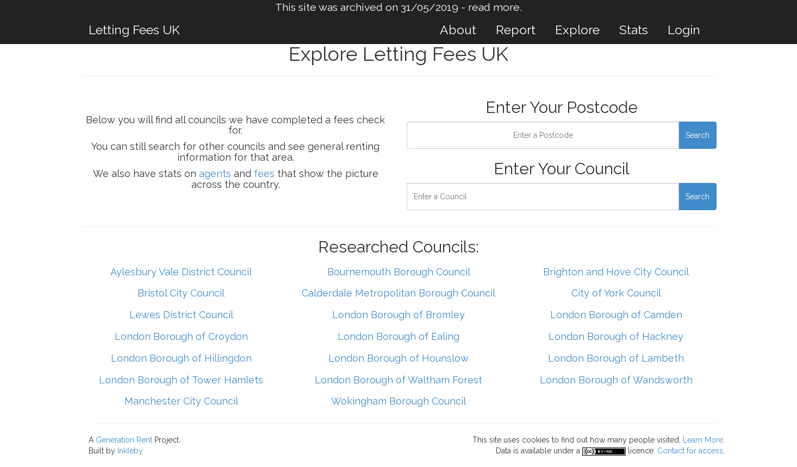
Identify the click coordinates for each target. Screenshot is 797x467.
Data (503, 450)
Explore (577, 29)
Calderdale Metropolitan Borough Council (398, 293)
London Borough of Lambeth (616, 358)
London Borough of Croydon (181, 336)
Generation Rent (124, 440)
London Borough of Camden (616, 314)
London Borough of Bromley (398, 314)
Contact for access (690, 450)
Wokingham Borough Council (398, 401)
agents (215, 173)
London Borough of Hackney (616, 336)
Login (684, 29)
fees (264, 173)
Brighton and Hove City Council (616, 271)
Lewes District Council (181, 314)
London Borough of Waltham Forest (398, 380)
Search (697, 135)
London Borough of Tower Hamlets (181, 380)
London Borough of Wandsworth (616, 380)
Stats (633, 29)
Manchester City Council (181, 401)
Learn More (703, 440)
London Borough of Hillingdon (181, 358)
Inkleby (130, 450)
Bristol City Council (181, 293)
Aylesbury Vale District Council (181, 271)
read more (494, 7)
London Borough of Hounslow (398, 358)
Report (516, 29)
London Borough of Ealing (398, 336)
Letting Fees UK (134, 29)
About (458, 29)
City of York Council (616, 293)
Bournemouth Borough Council (398, 271)
